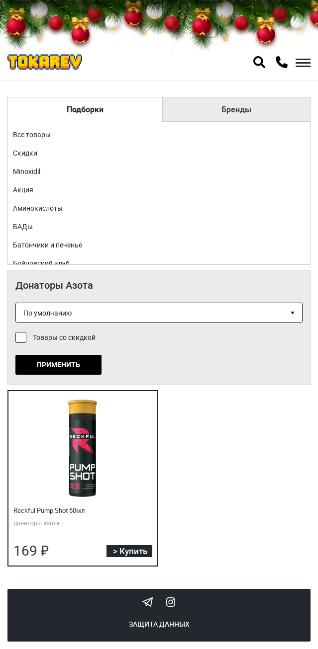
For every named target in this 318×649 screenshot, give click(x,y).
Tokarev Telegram (147, 601)
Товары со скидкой (64, 337)
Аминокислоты (38, 208)
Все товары (32, 134)
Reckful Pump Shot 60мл (49, 510)
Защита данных (159, 624)
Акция (23, 189)
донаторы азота (36, 523)
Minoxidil (26, 171)
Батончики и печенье (47, 244)
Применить (58, 364)
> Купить (130, 551)
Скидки (25, 153)
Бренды (236, 109)
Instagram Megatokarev (170, 601)
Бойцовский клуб (41, 263)
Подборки (85, 109)
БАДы (23, 226)
